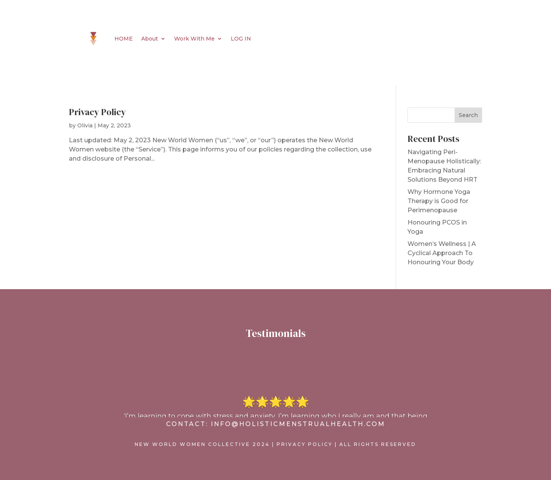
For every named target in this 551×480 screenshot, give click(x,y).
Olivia (85, 125)
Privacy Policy (97, 112)
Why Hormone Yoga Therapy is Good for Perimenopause (439, 201)
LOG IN (241, 38)
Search (468, 115)
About (149, 38)
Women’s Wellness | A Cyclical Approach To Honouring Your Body (442, 253)
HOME (123, 38)
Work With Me (194, 38)
